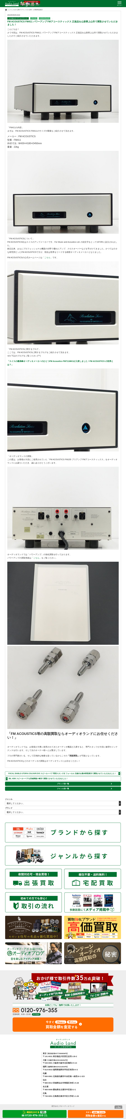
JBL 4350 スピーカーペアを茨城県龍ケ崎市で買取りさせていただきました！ (38, 779)
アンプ (34, 18)
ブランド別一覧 (63, 784)
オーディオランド (68, 1106)
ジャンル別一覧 (63, 789)
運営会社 (54, 1106)
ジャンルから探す (14, 9)
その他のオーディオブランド (18, 18)
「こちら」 (47, 257)
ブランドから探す (26, 9)
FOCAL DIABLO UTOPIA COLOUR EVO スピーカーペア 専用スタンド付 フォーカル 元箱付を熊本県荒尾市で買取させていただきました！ (62, 773)
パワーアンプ (44, 18)
